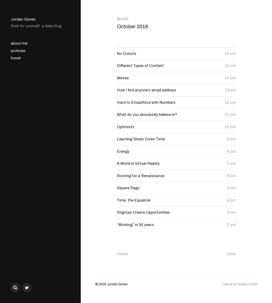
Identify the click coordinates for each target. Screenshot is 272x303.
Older (231, 254)
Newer (122, 254)
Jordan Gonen (23, 19)
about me (19, 43)
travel (16, 58)
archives (18, 51)
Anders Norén (247, 284)
